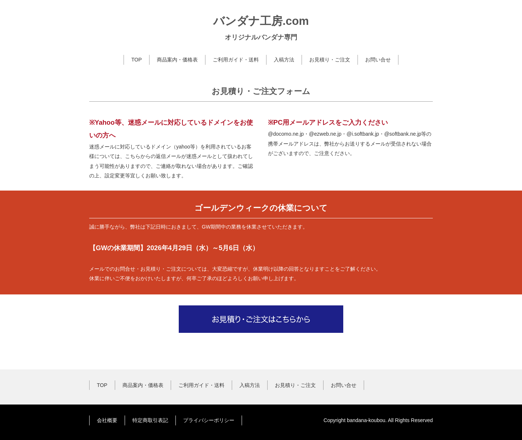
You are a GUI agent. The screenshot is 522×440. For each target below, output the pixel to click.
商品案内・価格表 (177, 60)
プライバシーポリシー (208, 420)
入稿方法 (284, 60)
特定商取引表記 (150, 420)
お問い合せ (378, 60)
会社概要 (107, 420)
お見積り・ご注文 (329, 60)
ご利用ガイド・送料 (236, 60)
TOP (136, 60)
